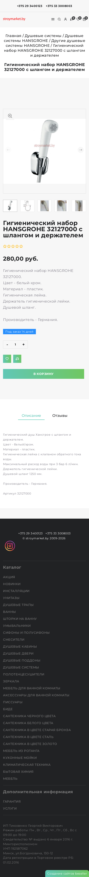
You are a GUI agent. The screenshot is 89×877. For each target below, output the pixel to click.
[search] (59, 19)
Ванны (10, 612)
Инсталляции (16, 591)
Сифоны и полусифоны (27, 633)
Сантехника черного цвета (30, 716)
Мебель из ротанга (21, 751)
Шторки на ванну (20, 619)
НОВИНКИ (12, 584)
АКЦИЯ (9, 577)
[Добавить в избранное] (7, 359)
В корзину (43, 374)
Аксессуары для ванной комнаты (36, 695)
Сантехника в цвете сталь (29, 737)
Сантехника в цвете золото (30, 744)
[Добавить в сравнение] (17, 359)
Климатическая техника (27, 765)
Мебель (10, 779)
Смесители (14, 639)
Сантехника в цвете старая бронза (37, 730)
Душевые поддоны (22, 660)
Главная (13, 36)
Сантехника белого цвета (28, 723)
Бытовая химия (18, 772)
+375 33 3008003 (59, 6)
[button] (81, 150)
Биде (8, 709)
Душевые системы (43, 36)
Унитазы (11, 598)
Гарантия (12, 801)
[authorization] (65, 19)
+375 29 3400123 (29, 6)
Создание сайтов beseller (67, 873)
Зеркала (11, 681)
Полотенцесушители (24, 674)
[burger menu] (53, 19)
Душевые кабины (20, 646)
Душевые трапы (19, 605)
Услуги (10, 808)
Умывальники (17, 626)
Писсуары (13, 702)
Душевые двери (18, 653)
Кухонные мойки (20, 758)
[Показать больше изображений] (10, 116)
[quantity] (15, 344)
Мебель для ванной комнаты (32, 688)
